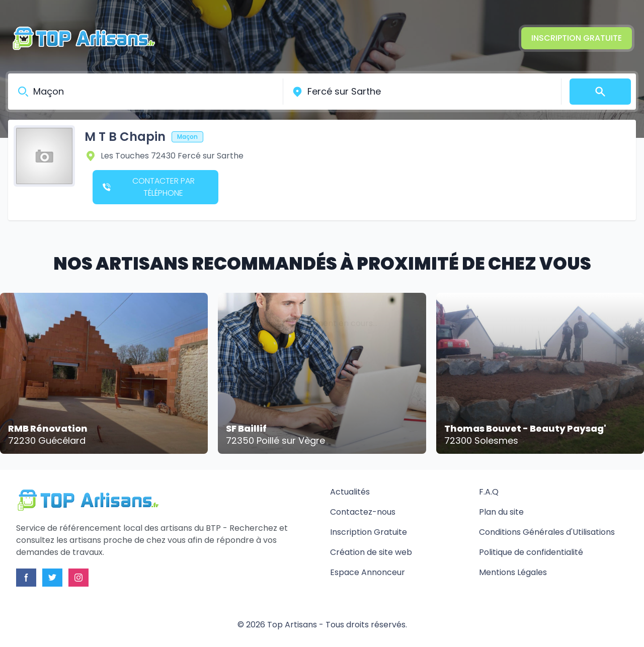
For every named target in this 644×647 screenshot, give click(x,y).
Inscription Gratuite (576, 38)
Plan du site (501, 512)
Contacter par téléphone (149, 187)
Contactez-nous (362, 512)
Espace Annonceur (367, 572)
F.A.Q (489, 492)
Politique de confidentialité (531, 552)
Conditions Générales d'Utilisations (547, 532)
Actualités (350, 492)
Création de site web (371, 552)
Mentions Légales (513, 572)
